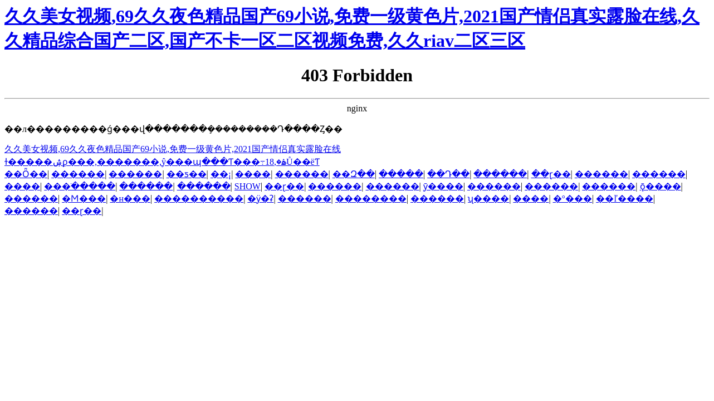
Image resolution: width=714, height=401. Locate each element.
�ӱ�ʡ (260, 198)
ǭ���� (660, 186)
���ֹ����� (79, 186)
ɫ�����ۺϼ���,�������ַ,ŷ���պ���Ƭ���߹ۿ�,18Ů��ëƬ (162, 162)
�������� (371, 198)
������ (78, 174)
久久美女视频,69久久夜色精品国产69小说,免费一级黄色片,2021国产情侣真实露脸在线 (172, 149)
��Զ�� (353, 174)
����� (401, 174)
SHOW (247, 186)
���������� (198, 198)
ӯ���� (443, 186)
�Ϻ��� (84, 198)
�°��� (572, 198)
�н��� (130, 198)
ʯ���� (488, 198)
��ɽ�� (551, 174)
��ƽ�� (187, 174)
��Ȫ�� (25, 174)
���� (253, 174)
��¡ (221, 174)
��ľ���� (624, 198)
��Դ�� (448, 174)
